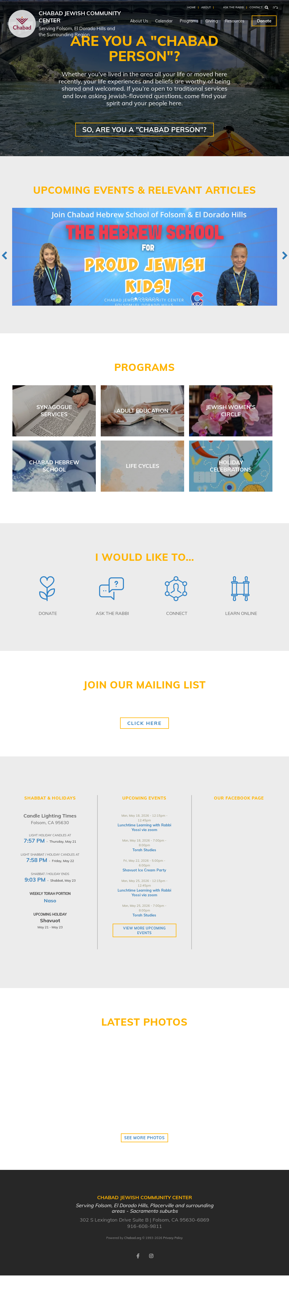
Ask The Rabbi (112, 613)
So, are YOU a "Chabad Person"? (144, 129)
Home (191, 7)
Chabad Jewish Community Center (81, 24)
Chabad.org (132, 1238)
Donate (264, 20)
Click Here (144, 723)
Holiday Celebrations (231, 466)
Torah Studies (144, 850)
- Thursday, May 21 (50, 841)
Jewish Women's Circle (231, 411)
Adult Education (142, 410)
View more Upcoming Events (144, 930)
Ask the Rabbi (233, 7)
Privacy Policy (173, 1238)
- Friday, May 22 (50, 861)
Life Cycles (142, 465)
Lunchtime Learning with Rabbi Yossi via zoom (144, 827)
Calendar (164, 20)
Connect (176, 613)
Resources (234, 20)
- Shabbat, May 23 (50, 880)
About (206, 7)
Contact (256, 7)
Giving (211, 20)
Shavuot (50, 920)
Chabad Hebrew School (54, 466)
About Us (139, 20)
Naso (50, 900)
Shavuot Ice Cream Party (144, 870)
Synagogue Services (54, 411)
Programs (189, 20)
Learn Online (241, 613)
